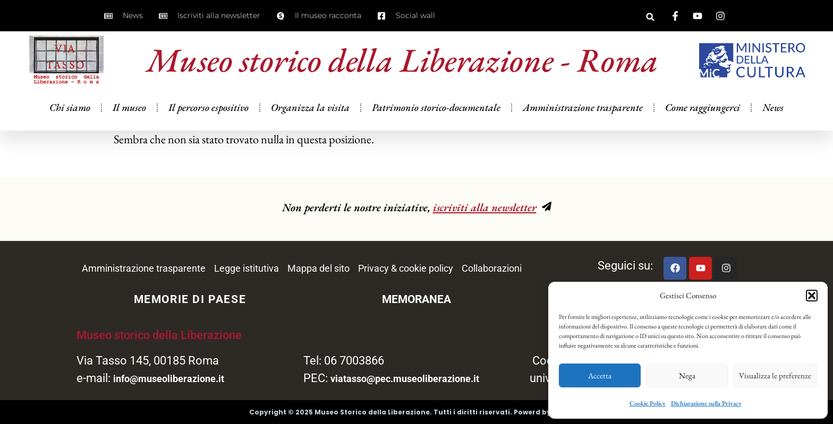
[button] (811, 295)
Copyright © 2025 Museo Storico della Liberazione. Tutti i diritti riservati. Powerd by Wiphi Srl (416, 412)
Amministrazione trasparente (583, 107)
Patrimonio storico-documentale (436, 107)
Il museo (129, 107)
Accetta (599, 375)
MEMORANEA (416, 299)
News (773, 107)
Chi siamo (69, 107)
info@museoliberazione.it (168, 378)
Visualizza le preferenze (775, 375)
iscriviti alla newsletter (485, 207)
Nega (687, 375)
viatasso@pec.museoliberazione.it (404, 378)
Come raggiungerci (702, 107)
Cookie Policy (648, 403)
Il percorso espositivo (208, 107)
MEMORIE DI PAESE (190, 299)
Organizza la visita (310, 107)
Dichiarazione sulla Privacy (706, 403)
